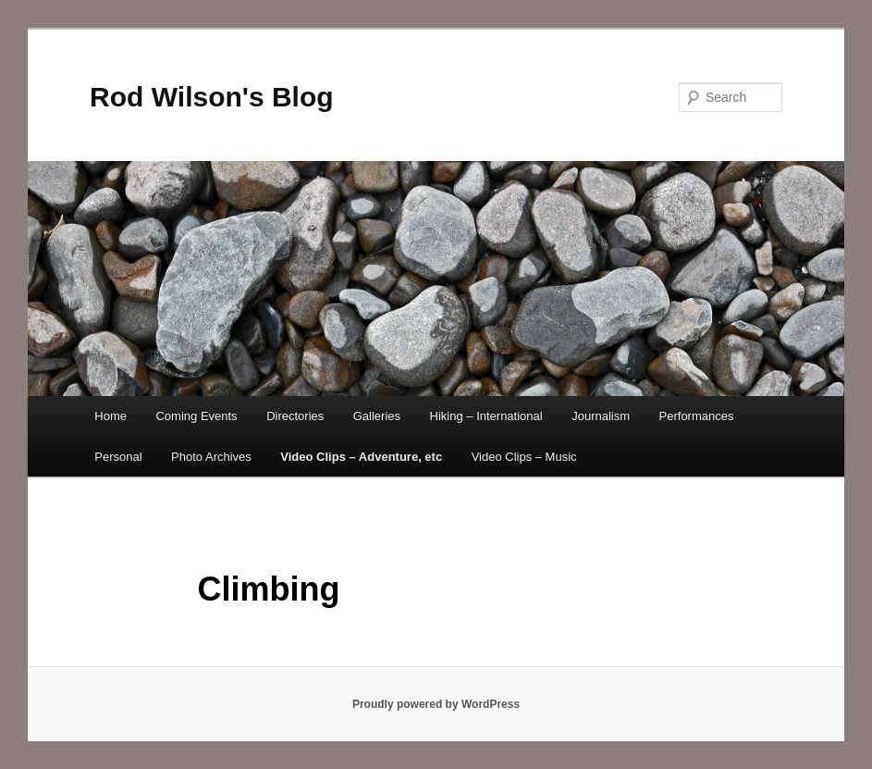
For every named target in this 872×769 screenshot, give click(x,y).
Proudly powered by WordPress (436, 704)
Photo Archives (211, 457)
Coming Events (196, 416)
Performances (696, 416)
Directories (295, 416)
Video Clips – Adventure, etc (361, 457)
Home (110, 416)
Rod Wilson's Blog (212, 96)
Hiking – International (486, 416)
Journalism (600, 416)
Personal (117, 457)
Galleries (376, 416)
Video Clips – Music (524, 457)
